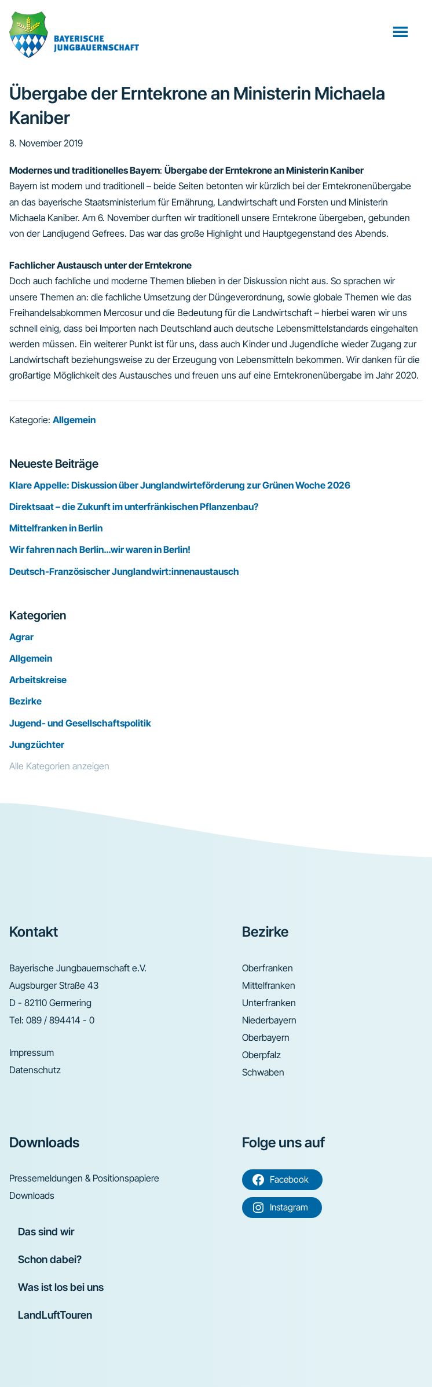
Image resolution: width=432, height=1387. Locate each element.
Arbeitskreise (38, 679)
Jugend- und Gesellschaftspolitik (80, 723)
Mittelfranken (268, 985)
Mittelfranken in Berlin (55, 528)
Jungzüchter (36, 744)
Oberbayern (266, 1037)
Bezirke (25, 701)
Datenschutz (35, 1070)
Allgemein (74, 419)
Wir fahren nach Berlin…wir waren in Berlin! (100, 549)
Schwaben (263, 1072)
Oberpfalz (261, 1055)
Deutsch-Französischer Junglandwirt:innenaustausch (124, 571)
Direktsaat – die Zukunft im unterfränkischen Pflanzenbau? (133, 506)
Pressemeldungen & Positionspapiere (84, 1178)
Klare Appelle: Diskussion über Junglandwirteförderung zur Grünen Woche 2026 (179, 485)
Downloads (31, 1195)
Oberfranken (267, 968)
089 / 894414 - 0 (60, 1020)
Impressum (31, 1052)
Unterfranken (269, 1002)
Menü (401, 31)
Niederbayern (269, 1020)
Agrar (21, 637)
